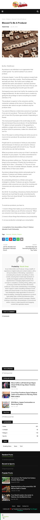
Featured (8, 234)
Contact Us (25, 506)
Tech (21, 446)
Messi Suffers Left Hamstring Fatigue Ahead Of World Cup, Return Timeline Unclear (23, 385)
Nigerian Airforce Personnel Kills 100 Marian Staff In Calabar (23, 487)
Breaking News (7, 446)
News (15, 446)
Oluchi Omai (5, 27)
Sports (20, 436)
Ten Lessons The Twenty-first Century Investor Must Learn (23, 479)
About (18, 506)
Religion (8, 19)
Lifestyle (14, 234)
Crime (20, 426)
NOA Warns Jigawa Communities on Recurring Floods (23, 403)
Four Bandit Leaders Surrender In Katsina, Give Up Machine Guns (22, 496)
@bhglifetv (5, 516)
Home (3, 19)
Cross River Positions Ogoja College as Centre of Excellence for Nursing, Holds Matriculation (24, 394)
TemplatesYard (17, 509)
